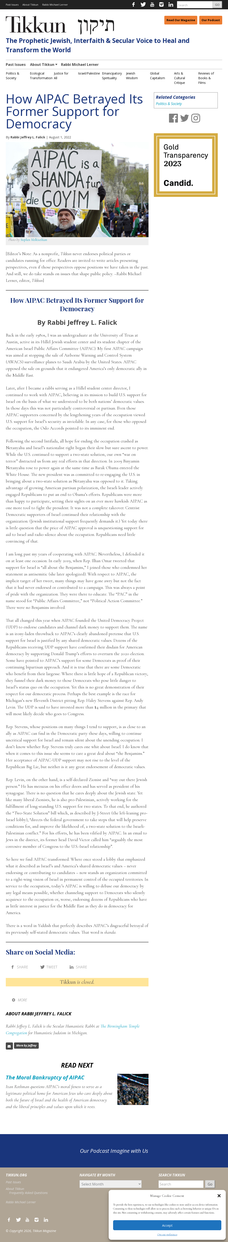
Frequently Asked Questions (28, 1193)
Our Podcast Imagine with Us (114, 1150)
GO (217, 5)
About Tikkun (30, 4)
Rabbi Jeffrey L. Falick (27, 137)
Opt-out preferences (167, 1234)
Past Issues (12, 4)
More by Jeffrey (26, 1045)
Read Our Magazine (181, 20)
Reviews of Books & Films (206, 78)
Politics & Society (169, 103)
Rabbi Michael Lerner (55, 4)
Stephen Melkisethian (33, 240)
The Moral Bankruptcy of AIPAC (45, 1077)
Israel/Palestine (89, 73)
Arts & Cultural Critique (179, 78)
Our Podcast (211, 20)
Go (210, 1184)
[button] (219, 1196)
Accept (167, 1225)
